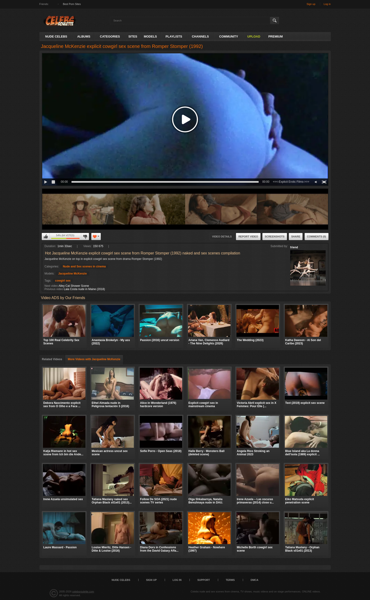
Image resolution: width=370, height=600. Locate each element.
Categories (110, 36)
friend (294, 247)
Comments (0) (316, 236)
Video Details (222, 236)
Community (228, 36)
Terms (230, 580)
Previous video (54, 289)
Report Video (248, 236)
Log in (327, 4)
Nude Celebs (56, 36)
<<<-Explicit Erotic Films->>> (291, 181)
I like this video (46, 236)
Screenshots (275, 236)
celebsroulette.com (83, 591)
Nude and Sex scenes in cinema (84, 266)
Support (203, 580)
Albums (83, 36)
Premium (275, 36)
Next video (51, 285)
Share (295, 236)
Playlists (174, 36)
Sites (132, 36)
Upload (253, 36)
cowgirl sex (63, 280)
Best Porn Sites (72, 4)
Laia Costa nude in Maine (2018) (84, 289)
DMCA (254, 580)
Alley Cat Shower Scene (74, 285)
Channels (200, 36)
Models (150, 36)
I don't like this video (85, 236)
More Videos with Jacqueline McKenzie (94, 359)
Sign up (311, 4)
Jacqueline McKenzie (72, 273)
